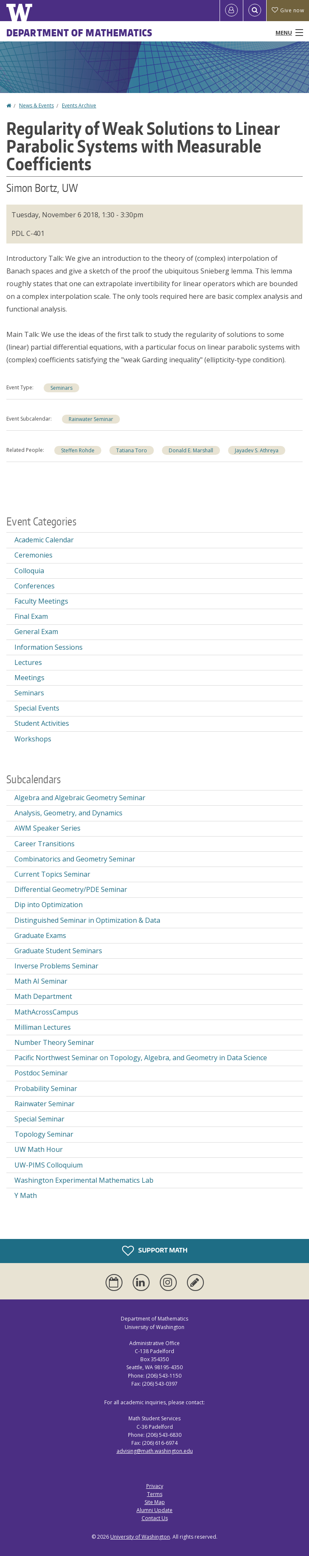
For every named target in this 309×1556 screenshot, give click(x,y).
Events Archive (79, 105)
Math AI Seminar (40, 981)
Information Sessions (48, 647)
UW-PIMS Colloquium (48, 1165)
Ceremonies (33, 555)
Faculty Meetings (41, 601)
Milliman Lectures (42, 1027)
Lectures (28, 662)
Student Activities (41, 723)
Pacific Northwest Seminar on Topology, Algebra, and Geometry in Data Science (140, 1057)
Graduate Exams (40, 935)
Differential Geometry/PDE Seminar (70, 889)
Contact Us (155, 1518)
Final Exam (31, 616)
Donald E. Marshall (191, 450)
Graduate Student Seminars (58, 950)
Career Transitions (44, 843)
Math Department (43, 996)
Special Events (36, 708)
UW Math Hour (38, 1149)
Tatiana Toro (131, 450)
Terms (154, 1494)
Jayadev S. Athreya (256, 450)
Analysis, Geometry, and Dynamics (68, 813)
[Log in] (231, 10)
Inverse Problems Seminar (56, 966)
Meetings (29, 677)
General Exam (36, 631)
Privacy (154, 1486)
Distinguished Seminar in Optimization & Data (87, 920)
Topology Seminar (43, 1134)
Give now (288, 10)
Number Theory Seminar (54, 1042)
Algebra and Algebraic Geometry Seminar (79, 797)
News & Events (36, 105)
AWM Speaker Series (47, 828)
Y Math (25, 1195)
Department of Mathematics (79, 32)
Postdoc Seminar (41, 1072)
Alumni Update (154, 1510)
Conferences (34, 586)
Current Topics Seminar (52, 874)
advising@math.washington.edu (155, 1451)
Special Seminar (39, 1119)
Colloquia (29, 570)
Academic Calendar (44, 539)
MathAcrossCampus (46, 1012)
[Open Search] (254, 10)
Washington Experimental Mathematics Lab (83, 1180)
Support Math (154, 1251)
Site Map (155, 1502)
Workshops (32, 739)
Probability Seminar (45, 1088)
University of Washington (140, 1536)
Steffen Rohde (78, 450)
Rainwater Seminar (91, 419)
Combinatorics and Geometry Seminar (74, 859)
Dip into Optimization (48, 904)
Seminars (61, 387)
